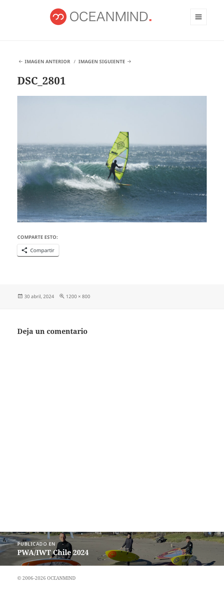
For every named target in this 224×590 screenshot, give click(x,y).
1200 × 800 (78, 296)
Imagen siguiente (101, 61)
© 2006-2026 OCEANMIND (46, 578)
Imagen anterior (47, 61)
